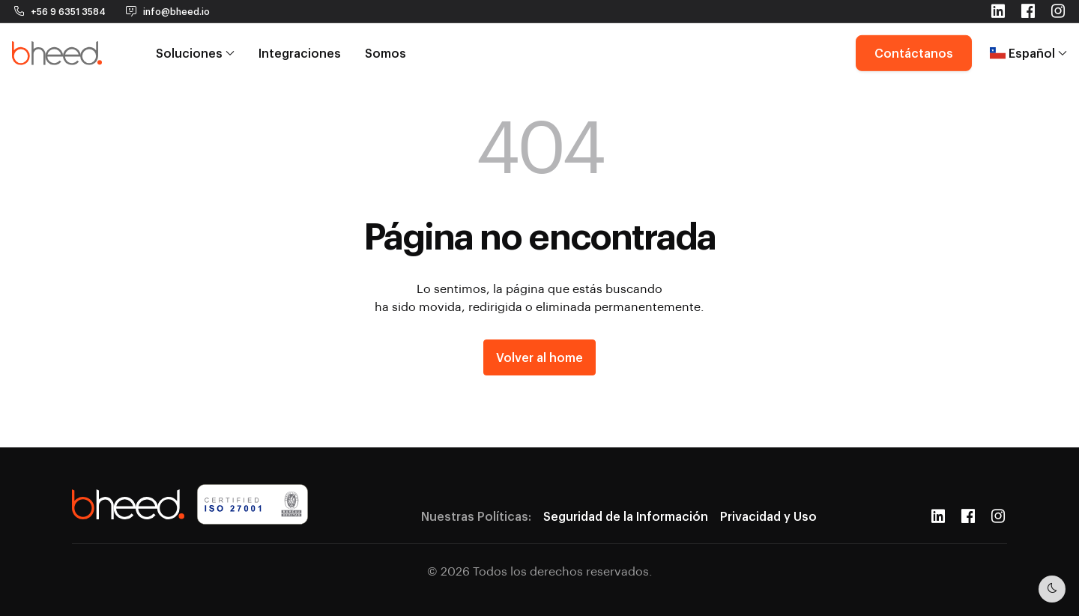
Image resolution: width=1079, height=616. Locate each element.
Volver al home (539, 357)
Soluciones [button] (195, 47)
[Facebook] (968, 516)
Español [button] (1028, 47)
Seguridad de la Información (625, 516)
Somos (385, 47)
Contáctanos (913, 47)
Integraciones (300, 47)
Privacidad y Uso (768, 516)
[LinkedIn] (938, 516)
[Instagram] (998, 516)
